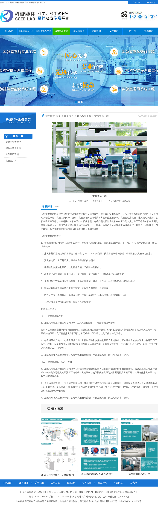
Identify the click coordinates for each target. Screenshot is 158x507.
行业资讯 (102, 483)
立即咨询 (136, 2)
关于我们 (113, 31)
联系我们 (151, 2)
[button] (76, 102)
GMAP (99, 492)
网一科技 (78, 492)
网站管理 (111, 501)
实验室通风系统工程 (118, 201)
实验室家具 (78, 31)
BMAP (88, 492)
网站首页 (8, 31)
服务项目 (69, 116)
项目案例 (96, 31)
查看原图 (97, 201)
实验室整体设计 (26, 31)
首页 (58, 116)
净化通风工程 (79, 201)
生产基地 (55, 483)
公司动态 (131, 31)
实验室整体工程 (44, 31)
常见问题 (118, 483)
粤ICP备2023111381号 (130, 501)
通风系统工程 (61, 31)
